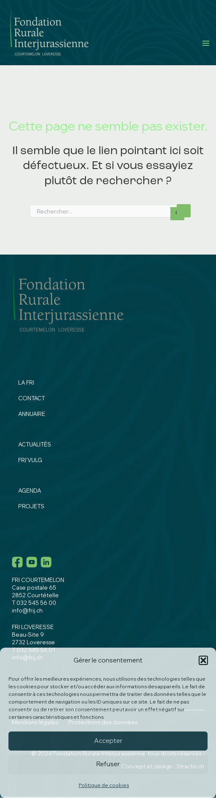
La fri (26, 382)
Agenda (29, 490)
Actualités (34, 444)
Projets (31, 506)
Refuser (108, 764)
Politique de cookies (104, 785)
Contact (31, 398)
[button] (203, 660)
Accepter (108, 741)
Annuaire (31, 413)
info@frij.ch (27, 610)
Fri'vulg (30, 460)
